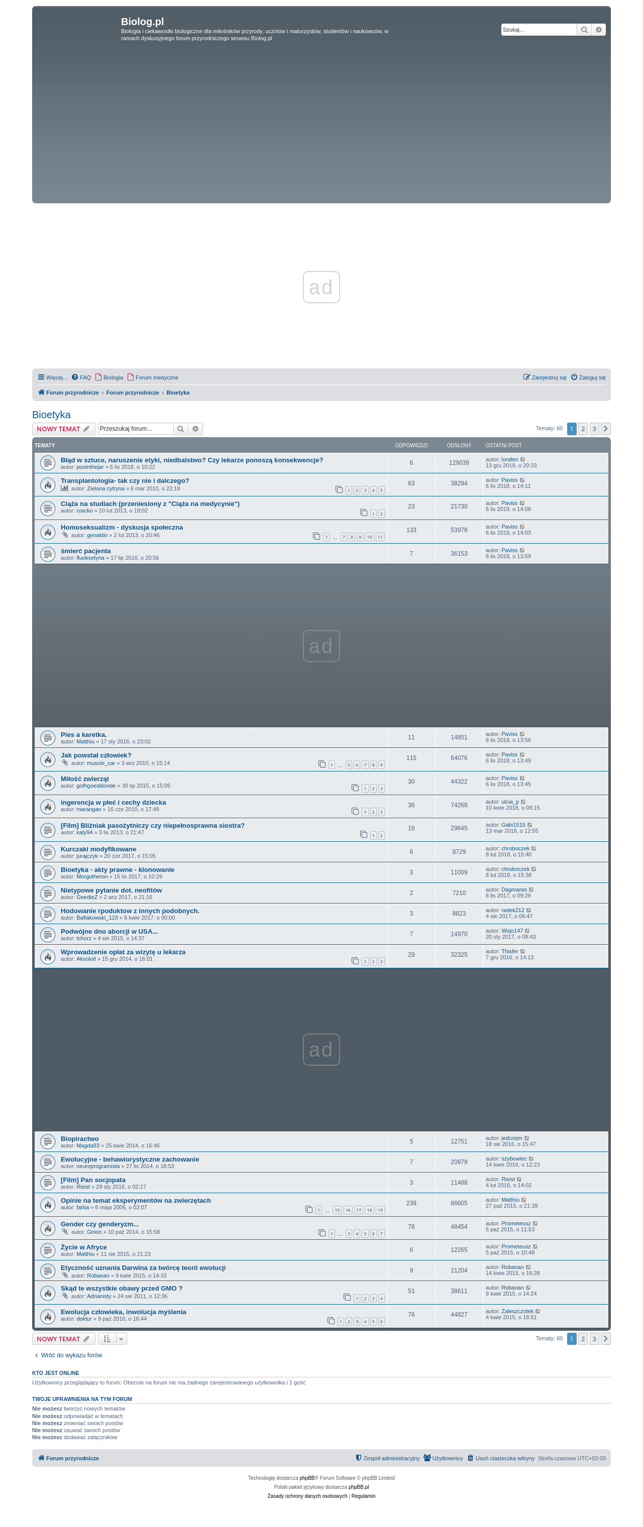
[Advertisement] (321, 125)
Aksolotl (86, 959)
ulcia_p (510, 802)
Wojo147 (512, 931)
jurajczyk (87, 856)
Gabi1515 (513, 825)
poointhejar (89, 467)
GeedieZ (86, 897)
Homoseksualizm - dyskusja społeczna (122, 527)
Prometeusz (516, 1223)
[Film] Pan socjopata (93, 1180)
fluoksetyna (90, 558)
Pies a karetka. (84, 734)
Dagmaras (514, 889)
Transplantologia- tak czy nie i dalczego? (125, 480)
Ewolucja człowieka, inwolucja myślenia (123, 1312)
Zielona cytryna (106, 488)
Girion (94, 1232)
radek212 (512, 910)
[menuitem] (81, 377)
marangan (88, 809)
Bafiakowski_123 (97, 918)
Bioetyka (51, 414)
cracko (84, 510)
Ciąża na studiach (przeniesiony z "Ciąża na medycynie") (150, 503)
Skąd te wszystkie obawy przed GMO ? (122, 1288)
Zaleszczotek (517, 1311)
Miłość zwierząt (85, 779)
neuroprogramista (98, 1166)
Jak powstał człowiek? (96, 755)
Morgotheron (92, 876)
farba (82, 1207)
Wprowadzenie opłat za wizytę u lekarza (123, 952)
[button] (606, 429)
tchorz (83, 938)
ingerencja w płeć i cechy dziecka (113, 802)
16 (348, 1210)
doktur (84, 1319)
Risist (83, 1187)
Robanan (98, 1275)
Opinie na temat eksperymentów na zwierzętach (136, 1200)
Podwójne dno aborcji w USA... (109, 931)
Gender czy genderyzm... (100, 1224)
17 (358, 1210)
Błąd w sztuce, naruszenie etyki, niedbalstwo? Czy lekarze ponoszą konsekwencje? (192, 460)
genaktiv (97, 535)
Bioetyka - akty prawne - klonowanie (117, 869)
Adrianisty (99, 1296)
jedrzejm (511, 1138)
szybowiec (514, 1159)
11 (380, 537)
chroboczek (515, 848)
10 (369, 537)
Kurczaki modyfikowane (98, 849)
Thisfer (509, 951)
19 (380, 1210)
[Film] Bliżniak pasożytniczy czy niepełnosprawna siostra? (153, 825)
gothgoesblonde (96, 786)
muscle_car (101, 763)
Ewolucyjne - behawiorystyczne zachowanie (130, 1159)
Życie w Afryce (84, 1247)
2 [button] (583, 428)
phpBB (307, 1478)
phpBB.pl (359, 1487)
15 (337, 1210)
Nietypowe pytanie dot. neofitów (111, 890)
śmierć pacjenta (86, 551)
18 (369, 1210)
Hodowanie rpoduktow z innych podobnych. (130, 911)
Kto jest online (55, 1373)
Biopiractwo (79, 1138)
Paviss (509, 480)
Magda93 (87, 1145)
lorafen (509, 459)
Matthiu (85, 741)
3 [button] (594, 428)
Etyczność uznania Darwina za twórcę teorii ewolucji (143, 1267)
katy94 (84, 832)
